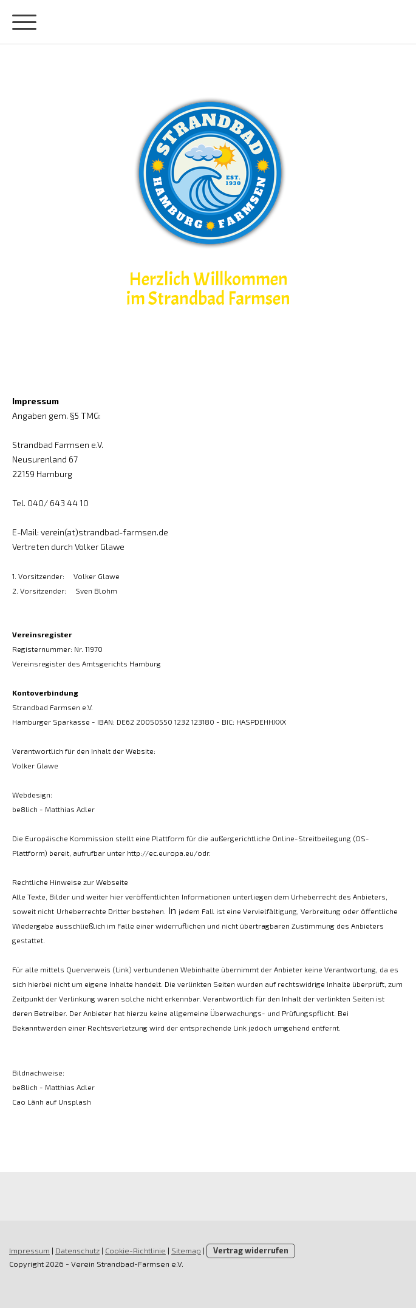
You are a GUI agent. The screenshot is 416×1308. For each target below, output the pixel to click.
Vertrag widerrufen (250, 1250)
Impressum (29, 1250)
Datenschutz (77, 1250)
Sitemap (186, 1250)
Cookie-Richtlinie (135, 1250)
